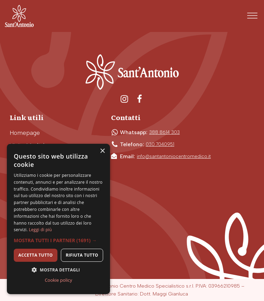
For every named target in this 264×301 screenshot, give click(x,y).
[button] (58, 240)
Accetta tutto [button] (35, 255)
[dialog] (58, 219)
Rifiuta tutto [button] (82, 255)
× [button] (102, 151)
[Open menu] (252, 16)
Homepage (25, 132)
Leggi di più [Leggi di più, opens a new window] (40, 230)
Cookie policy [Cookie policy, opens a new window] (58, 280)
